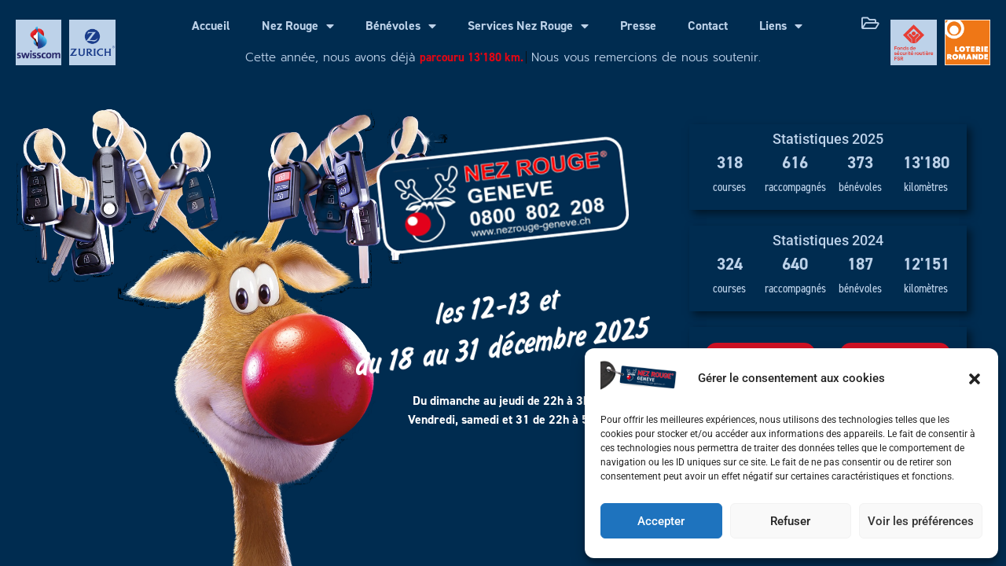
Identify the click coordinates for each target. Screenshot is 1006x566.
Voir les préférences (921, 521)
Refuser (790, 521)
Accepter (661, 521)
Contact (708, 25)
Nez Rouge (298, 26)
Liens (780, 26)
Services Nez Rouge (528, 26)
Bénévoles (400, 26)
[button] (974, 379)
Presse (638, 25)
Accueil (211, 25)
